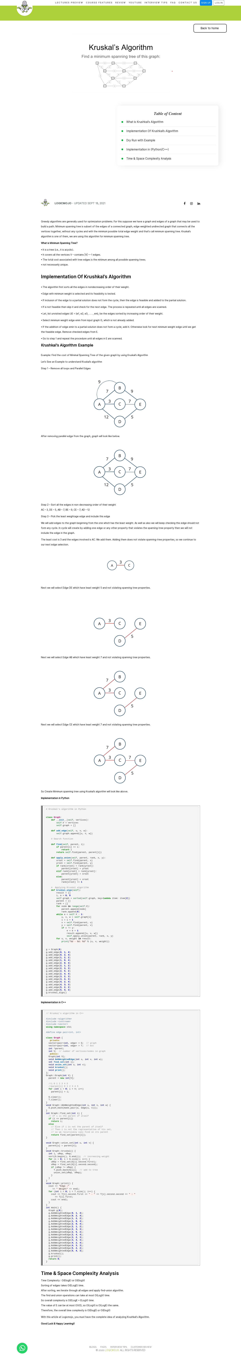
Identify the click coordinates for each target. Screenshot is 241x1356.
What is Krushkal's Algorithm (144, 122)
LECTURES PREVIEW (69, 2)
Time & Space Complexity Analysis (148, 158)
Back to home (210, 28)
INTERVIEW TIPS (156, 2)
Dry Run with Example (140, 140)
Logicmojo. (112, 1350)
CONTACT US (188, 2)
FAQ (173, 2)
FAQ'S (103, 1347)
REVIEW (120, 2)
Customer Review (141, 1347)
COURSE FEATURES (99, 2)
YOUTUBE (135, 2)
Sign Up (206, 3)
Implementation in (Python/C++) (147, 149)
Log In (219, 3)
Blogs (92, 1347)
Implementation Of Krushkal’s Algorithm (152, 131)
